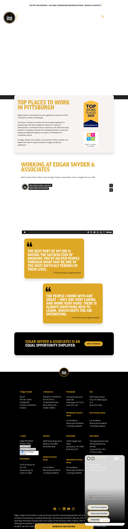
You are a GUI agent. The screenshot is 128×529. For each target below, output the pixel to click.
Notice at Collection (28, 449)
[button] (32, 5)
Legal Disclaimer (26, 441)
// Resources (48, 392)
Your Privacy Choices (27, 453)
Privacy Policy (25, 444)
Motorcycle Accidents (75, 423)
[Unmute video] (89, 458)
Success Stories (77, 5)
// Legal (23, 436)
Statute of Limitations (52, 397)
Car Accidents (71, 420)
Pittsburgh (70, 392)
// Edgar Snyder (26, 392)
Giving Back (24, 402)
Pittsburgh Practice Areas (74, 414)
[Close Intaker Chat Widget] (120, 458)
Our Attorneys (42, 5)
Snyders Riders (49, 408)
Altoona (46, 436)
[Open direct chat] (116, 458)
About (22, 397)
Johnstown (70, 436)
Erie (91, 392)
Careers (23, 408)
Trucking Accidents (74, 426)
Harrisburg (94, 436)
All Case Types (26, 399)
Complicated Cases (51, 402)
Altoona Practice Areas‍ (50, 458)
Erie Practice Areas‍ (97, 413)
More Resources (50, 405)
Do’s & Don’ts (48, 399)
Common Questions (65, 5)
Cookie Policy (25, 446)
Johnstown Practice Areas (74, 461)
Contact (96, 5)
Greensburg (24, 459)
